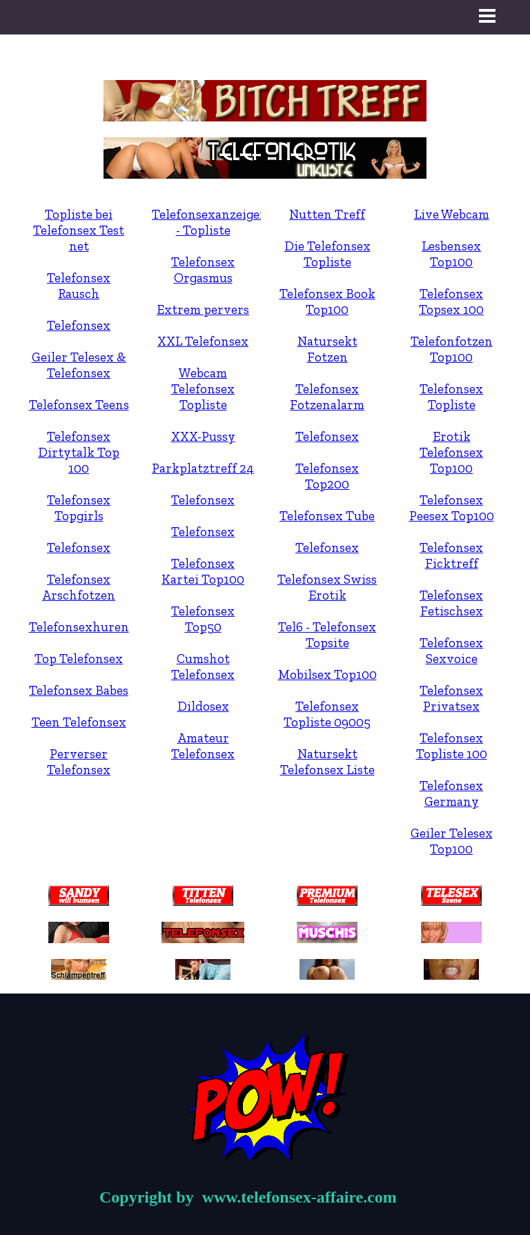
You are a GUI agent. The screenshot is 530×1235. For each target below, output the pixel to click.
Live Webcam (451, 214)
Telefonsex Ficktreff (451, 555)
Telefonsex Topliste (451, 397)
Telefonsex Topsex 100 (451, 301)
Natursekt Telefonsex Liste (327, 762)
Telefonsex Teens (79, 405)
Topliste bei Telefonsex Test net (78, 230)
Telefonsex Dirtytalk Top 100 (78, 452)
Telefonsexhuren (79, 627)
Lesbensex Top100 (451, 254)
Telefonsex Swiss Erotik (327, 587)
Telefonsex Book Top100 (327, 301)
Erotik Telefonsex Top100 (451, 452)
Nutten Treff (327, 214)
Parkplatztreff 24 (203, 468)
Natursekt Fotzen (327, 349)
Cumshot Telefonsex (203, 666)
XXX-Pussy (203, 436)
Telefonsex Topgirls (78, 508)
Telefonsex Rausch (78, 286)
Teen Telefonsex (79, 722)
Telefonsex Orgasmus (203, 270)
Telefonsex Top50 (203, 619)
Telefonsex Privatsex (451, 698)
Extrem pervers (203, 309)
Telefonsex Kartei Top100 (202, 571)
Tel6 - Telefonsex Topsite (327, 635)
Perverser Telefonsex (78, 762)
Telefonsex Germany (451, 793)
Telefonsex (78, 325)
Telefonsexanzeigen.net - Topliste (221, 222)
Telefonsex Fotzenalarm (327, 397)
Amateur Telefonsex (203, 746)
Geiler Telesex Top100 (452, 841)
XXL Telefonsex (202, 341)
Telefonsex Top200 (327, 476)
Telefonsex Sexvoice (451, 650)
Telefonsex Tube (327, 516)
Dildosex (203, 706)
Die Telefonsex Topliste (327, 254)
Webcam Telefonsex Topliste (203, 389)
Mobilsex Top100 (327, 674)
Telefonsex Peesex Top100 (451, 508)
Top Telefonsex (79, 658)
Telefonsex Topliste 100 (451, 746)
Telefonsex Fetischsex (451, 603)
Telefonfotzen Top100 (452, 349)
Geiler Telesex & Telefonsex (79, 365)
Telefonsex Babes (78, 690)
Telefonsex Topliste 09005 (327, 714)
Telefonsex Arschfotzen (78, 587)
